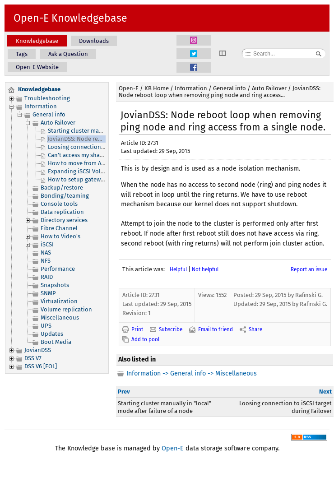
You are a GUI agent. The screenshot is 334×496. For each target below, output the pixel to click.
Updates (52, 333)
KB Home (156, 88)
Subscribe (170, 329)
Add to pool (145, 339)
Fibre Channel (59, 228)
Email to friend (215, 329)
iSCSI (47, 244)
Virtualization (59, 301)
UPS (46, 325)
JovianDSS (37, 350)
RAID (47, 276)
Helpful (178, 269)
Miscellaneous (60, 317)
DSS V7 (33, 358)
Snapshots (55, 285)
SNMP (48, 293)
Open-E (129, 88)
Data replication (62, 212)
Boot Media (56, 341)
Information (40, 106)
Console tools (59, 203)
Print (137, 329)
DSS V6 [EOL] (40, 366)
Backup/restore (62, 187)
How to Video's (60, 236)
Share (255, 329)
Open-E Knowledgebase (70, 18)
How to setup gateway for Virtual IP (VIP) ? (103, 179)
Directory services (64, 220)
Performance (58, 268)
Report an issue (309, 269)
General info (48, 114)
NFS (46, 260)
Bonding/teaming (65, 195)
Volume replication (66, 309)
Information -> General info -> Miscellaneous (191, 373)
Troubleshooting (47, 98)
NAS (46, 252)
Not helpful (205, 269)
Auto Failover (58, 122)
